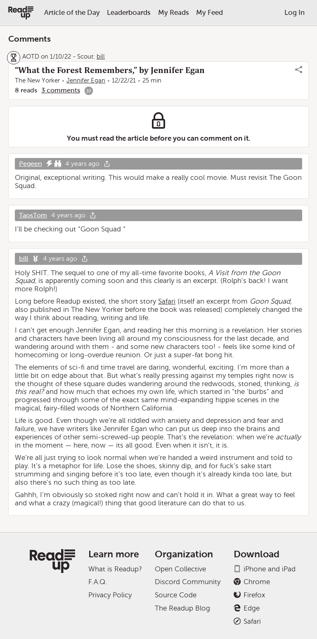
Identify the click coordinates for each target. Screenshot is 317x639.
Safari (166, 301)
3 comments (60, 90)
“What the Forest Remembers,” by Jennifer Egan (110, 70)
